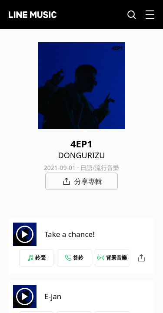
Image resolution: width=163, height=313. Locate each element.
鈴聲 (36, 257)
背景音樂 (112, 257)
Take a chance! (69, 234)
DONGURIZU (81, 155)
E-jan (52, 296)
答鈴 (74, 257)
